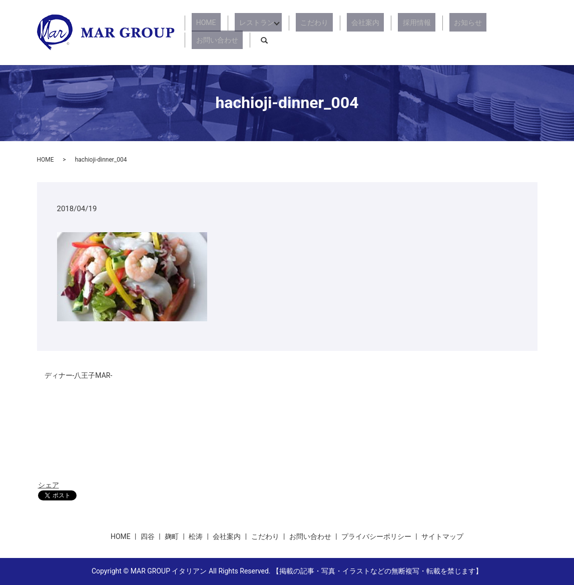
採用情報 (396, 33)
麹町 (172, 536)
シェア (48, 485)
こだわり (312, 33)
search (529, 32)
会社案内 (354, 33)
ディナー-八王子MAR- (79, 375)
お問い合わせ (487, 33)
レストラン (258, 33)
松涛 (196, 536)
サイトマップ (442, 536)
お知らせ (438, 33)
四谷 (148, 536)
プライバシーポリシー (376, 536)
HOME (217, 33)
